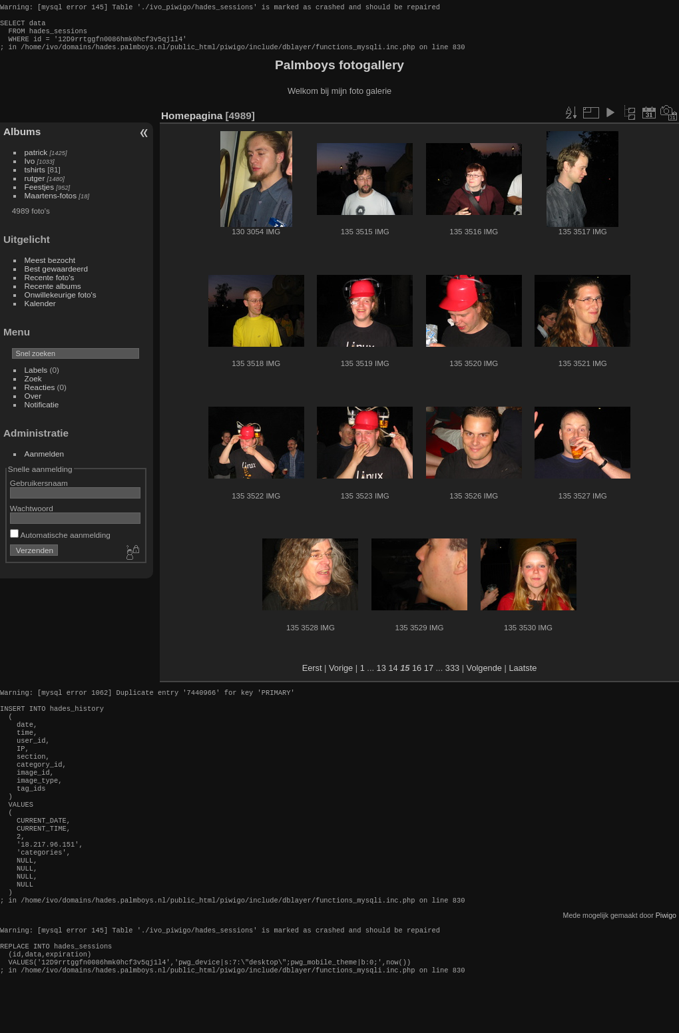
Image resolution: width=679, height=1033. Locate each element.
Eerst (312, 676)
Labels (36, 377)
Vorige (341, 676)
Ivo (30, 168)
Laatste (523, 676)
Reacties (40, 395)
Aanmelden (45, 461)
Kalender (40, 311)
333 (452, 676)
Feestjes (39, 194)
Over (33, 403)
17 (428, 676)
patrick (36, 160)
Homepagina (191, 123)
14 (392, 676)
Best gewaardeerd (57, 276)
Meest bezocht (50, 268)
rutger (35, 186)
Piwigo (666, 959)
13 (381, 676)
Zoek (33, 386)
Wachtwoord (31, 516)
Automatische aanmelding (60, 542)
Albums (22, 139)
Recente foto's (50, 285)
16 (416, 676)
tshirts (35, 177)
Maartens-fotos (51, 203)
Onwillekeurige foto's (61, 302)
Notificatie (42, 412)
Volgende (484, 676)
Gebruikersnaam (39, 491)
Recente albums (53, 294)
